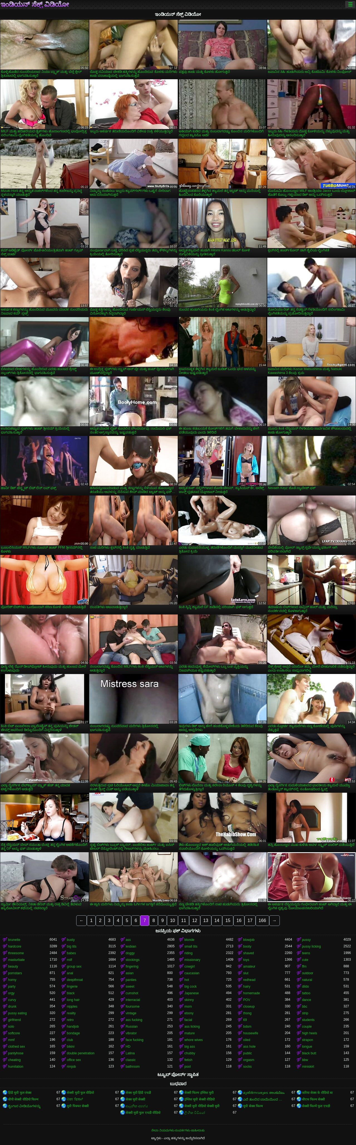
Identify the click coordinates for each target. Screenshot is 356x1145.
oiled (246, 1040)
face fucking (135, 1040)
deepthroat (75, 980)
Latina (130, 1053)
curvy (12, 1000)
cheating (14, 1060)
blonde (189, 940)
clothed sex (16, 1047)
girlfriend (14, 1020)
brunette (14, 940)
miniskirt (308, 1067)
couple (307, 1026)
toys (246, 960)
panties (131, 980)
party (12, 986)
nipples (72, 1006)
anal (70, 973)
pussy (306, 940)
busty (71, 940)
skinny (189, 1000)
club (70, 1040)
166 (262, 920)
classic (131, 1060)
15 (227, 920)
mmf (11, 1040)
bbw (305, 1060)
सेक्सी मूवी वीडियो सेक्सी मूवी (201, 1106)
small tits (190, 946)
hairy (246, 986)
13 (205, 920)
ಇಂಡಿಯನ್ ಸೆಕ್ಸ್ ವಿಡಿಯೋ (35, 4)
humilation (15, 1067)
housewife (250, 1033)
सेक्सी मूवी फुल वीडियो (80, 1093)
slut (245, 973)
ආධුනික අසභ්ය (137, 1106)
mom (188, 1006)
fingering (132, 966)
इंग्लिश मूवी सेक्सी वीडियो (199, 1099)
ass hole (249, 1047)
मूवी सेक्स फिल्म (253, 1106)
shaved (248, 953)
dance (306, 1000)
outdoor (307, 973)
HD (128, 1047)
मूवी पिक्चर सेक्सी (78, 1106)
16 (238, 920)
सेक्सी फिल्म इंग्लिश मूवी (199, 1093)
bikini (70, 1047)
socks (247, 1067)
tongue (307, 1047)
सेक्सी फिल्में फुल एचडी (316, 1106)
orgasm (248, 1060)
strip (305, 1013)
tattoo (306, 993)
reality (71, 1013)
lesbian (131, 946)
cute (305, 960)
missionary (192, 960)
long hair (73, 1000)
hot (186, 980)
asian (130, 973)
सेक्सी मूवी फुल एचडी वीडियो (143, 1113)
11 (183, 920)
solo (11, 1026)
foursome (133, 1006)
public (247, 1053)
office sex (74, 1060)
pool (187, 1067)
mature (189, 1033)
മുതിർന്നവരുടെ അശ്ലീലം (263, 1093)
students (308, 1020)
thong (247, 1013)
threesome (16, 953)
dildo (305, 986)
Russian (132, 1026)
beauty (13, 966)
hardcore (14, 946)
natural (307, 980)
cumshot (132, 993)
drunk (12, 1006)
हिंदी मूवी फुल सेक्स (19, 1093)
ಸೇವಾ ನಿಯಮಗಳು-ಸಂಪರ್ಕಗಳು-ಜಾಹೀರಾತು (178, 1130)
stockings (133, 960)
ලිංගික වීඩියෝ (194, 1113)
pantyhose (15, 1053)
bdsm (247, 1026)
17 (250, 920)
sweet (130, 986)
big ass (189, 1047)
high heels (309, 1033)
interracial (133, 1000)
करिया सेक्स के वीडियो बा (317, 1093)
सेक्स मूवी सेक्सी (135, 1099)
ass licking (192, 1026)
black (71, 993)
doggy (130, 953)
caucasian (191, 973)
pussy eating (17, 1013)
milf (69, 960)
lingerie (72, 986)
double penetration (80, 1053)
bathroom (133, 1067)
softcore (14, 1033)
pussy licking (311, 946)
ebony (189, 1013)
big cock (190, 986)
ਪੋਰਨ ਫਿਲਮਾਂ (75, 1099)
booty (247, 946)
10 (172, 920)
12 (194, 920)
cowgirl (189, 966)
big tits (71, 946)
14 (216, 920)
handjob (73, 1026)
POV (246, 1000)
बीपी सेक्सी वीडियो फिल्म (23, 1099)
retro (70, 1020)
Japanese (191, 993)
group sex (74, 966)
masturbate (16, 960)
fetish (188, 1060)
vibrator (131, 1033)
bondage (73, 1033)
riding (188, 953)
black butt (309, 1053)
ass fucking (134, 1020)
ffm (304, 966)
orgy (11, 993)
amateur (249, 966)
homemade (251, 993)
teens (306, 953)
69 (245, 1020)
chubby (189, 1053)
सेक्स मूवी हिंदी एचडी (138, 1093)
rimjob (71, 1067)
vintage (131, 1013)
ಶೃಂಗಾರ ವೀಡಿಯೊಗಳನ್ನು (24, 1106)
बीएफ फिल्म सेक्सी (313, 1099)
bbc (304, 1006)
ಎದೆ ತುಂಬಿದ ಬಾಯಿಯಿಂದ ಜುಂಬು (264, 1099)
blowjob (248, 940)
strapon (307, 1040)
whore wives (193, 1040)
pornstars (15, 973)
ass (128, 940)
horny (12, 980)
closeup (248, 1006)
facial (188, 1020)
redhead (249, 980)
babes (71, 953)
